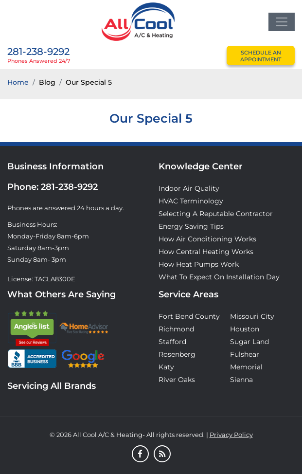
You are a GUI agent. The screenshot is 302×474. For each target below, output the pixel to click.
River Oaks (177, 379)
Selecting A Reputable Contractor (216, 213)
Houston (244, 329)
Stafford (172, 341)
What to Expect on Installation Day (219, 277)
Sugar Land (249, 341)
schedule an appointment (260, 56)
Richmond (176, 329)
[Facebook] (140, 454)
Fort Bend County (189, 316)
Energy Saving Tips (191, 226)
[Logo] (138, 21)
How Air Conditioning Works (207, 239)
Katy (166, 367)
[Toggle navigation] (281, 22)
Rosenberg (177, 354)
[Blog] (162, 454)
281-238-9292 (38, 51)
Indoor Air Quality (189, 188)
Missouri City (252, 316)
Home (18, 82)
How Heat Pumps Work (199, 264)
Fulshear (244, 354)
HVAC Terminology (191, 201)
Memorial (246, 367)
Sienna (241, 379)
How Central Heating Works (206, 251)
